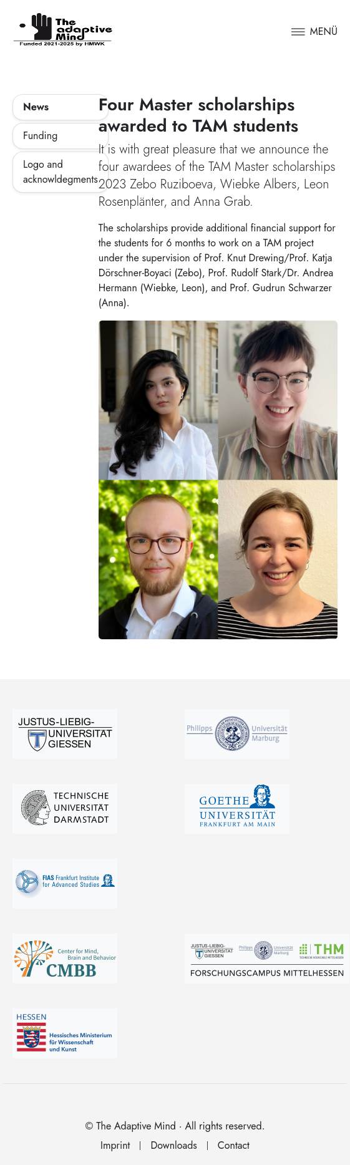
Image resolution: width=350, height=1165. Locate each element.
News (36, 107)
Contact (234, 1145)
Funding (40, 135)
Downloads (173, 1145)
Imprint (115, 1145)
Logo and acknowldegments (60, 171)
